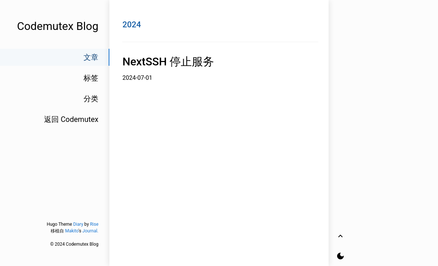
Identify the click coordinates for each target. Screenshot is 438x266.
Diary (78, 224)
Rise (94, 224)
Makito (71, 230)
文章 (91, 57)
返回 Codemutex (71, 119)
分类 (91, 98)
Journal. (90, 230)
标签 (91, 78)
